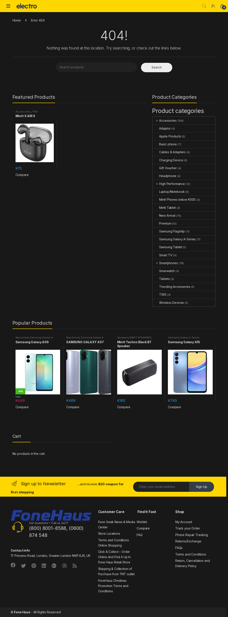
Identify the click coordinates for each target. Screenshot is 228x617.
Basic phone (165, 144)
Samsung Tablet (167, 247)
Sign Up (201, 487)
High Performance (169, 184)
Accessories (23, 111)
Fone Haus (22, 612)
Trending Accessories (171, 286)
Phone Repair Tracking (191, 535)
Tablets (161, 279)
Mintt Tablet (164, 207)
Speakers (123, 337)
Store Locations (109, 533)
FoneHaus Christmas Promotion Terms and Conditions (113, 586)
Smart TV (162, 255)
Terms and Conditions (190, 554)
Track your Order (187, 528)
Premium (162, 223)
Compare (22, 175)
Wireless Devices (168, 302)
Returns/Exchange (188, 541)
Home (16, 20)
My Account (183, 522)
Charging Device (168, 160)
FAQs (179, 548)
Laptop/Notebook (168, 191)
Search (204, 6)
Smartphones (165, 263)
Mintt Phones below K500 (174, 199)
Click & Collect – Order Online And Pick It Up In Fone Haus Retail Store (114, 557)
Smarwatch (164, 271)
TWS (35, 111)
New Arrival (164, 215)
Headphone (164, 176)
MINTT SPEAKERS (140, 337)
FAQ (140, 535)
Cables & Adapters (169, 152)
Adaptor (162, 128)
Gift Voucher (165, 168)
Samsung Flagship (169, 231)
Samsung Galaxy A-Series (174, 239)
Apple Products (167, 136)
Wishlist (142, 522)
